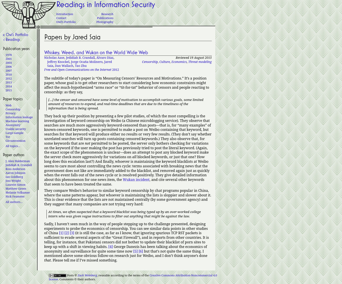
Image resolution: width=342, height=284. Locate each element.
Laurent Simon (16, 185)
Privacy (11, 113)
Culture (164, 62)
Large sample (15, 133)
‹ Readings (11, 39)
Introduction (64, 14)
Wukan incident (136, 179)
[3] (72, 232)
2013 (9, 82)
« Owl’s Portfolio (15, 34)
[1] (61, 232)
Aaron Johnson (16, 173)
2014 (9, 86)
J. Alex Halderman (18, 161)
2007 (9, 71)
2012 (81, 70)
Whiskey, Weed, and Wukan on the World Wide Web (96, 52)
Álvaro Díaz (104, 57)
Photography (104, 22)
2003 (9, 63)
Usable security (16, 129)
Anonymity (13, 125)
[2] (66, 232)
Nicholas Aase (54, 57)
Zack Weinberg (87, 275)
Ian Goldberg (14, 177)
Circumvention (16, 141)
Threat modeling (200, 62)
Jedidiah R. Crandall (80, 57)
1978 (9, 55)
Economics (179, 62)
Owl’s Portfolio (66, 22)
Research (107, 14)
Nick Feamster (15, 196)
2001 (9, 59)
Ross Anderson (15, 169)
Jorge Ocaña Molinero (87, 62)
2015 (9, 90)
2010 (9, 74)
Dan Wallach (64, 66)
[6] (141, 251)
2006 (9, 67)
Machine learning (17, 121)
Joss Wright (13, 181)
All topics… (13, 146)
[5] (135, 251)
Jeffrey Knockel (58, 62)
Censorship (150, 62)
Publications (105, 18)
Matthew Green (16, 188)
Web (9, 105)
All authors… (14, 202)
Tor (8, 137)
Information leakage (19, 117)
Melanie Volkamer (18, 192)
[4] (110, 246)
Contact (61, 18)
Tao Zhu (81, 66)
